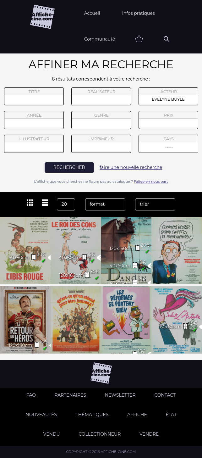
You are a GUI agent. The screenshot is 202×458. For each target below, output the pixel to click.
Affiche (137, 414)
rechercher (69, 167)
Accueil (92, 13)
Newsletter (120, 395)
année (33, 120)
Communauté (99, 39)
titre (33, 96)
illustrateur (33, 144)
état (171, 414)
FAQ (31, 395)
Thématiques (92, 414)
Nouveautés (41, 414)
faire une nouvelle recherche (131, 167)
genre (101, 121)
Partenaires (70, 395)
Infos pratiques (138, 13)
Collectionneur (100, 434)
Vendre (149, 434)
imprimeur (101, 144)
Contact (165, 395)
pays (168, 145)
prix (168, 120)
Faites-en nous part (151, 181)
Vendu (51, 434)
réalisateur (101, 96)
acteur (168, 96)
